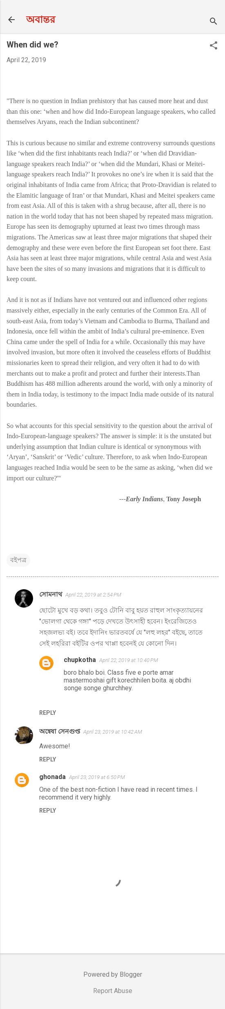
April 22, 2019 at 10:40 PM (128, 660)
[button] (213, 46)
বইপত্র (18, 560)
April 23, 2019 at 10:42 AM (112, 732)
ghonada (52, 777)
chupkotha (80, 660)
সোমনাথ (50, 594)
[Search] (213, 22)
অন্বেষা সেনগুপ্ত (59, 731)
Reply (47, 712)
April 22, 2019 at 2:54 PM (93, 595)
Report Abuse (112, 991)
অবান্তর (40, 19)
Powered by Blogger (112, 974)
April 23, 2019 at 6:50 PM (97, 777)
